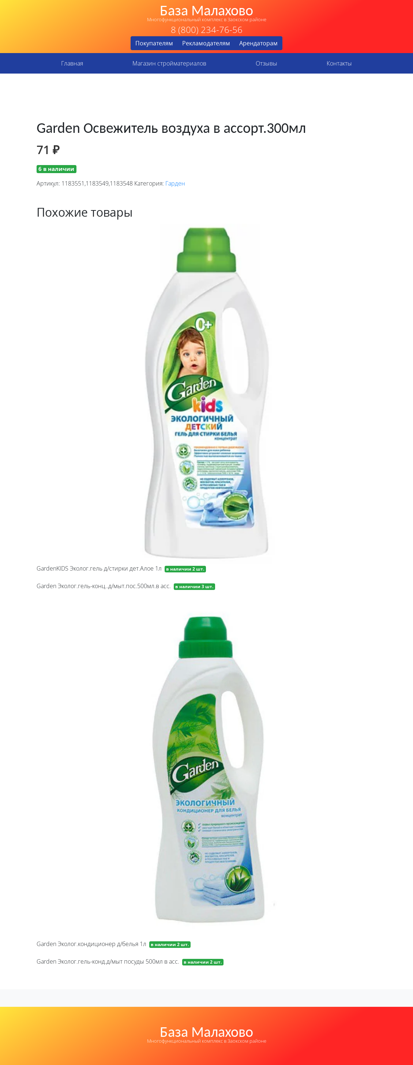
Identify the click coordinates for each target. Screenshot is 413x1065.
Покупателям (154, 43)
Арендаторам (258, 43)
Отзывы (266, 63)
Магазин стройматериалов (169, 63)
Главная (72, 63)
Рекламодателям (206, 43)
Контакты (339, 63)
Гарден (175, 183)
